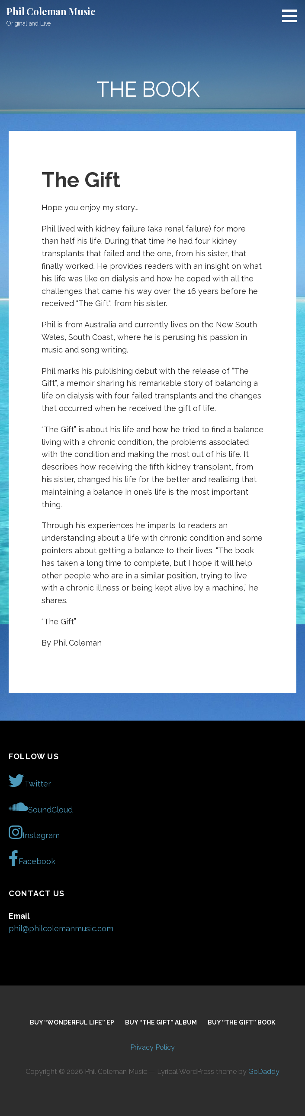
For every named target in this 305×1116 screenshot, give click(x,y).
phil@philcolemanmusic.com (61, 928)
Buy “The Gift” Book (241, 1022)
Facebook (32, 858)
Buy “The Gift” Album (161, 1022)
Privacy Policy (152, 1047)
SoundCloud (41, 807)
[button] (292, 15)
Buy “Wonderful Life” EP (72, 1022)
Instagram (34, 832)
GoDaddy (263, 1071)
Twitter (30, 781)
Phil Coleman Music (50, 11)
